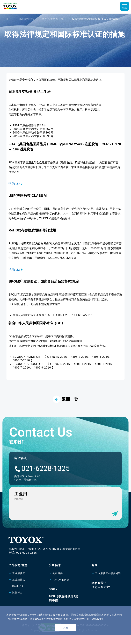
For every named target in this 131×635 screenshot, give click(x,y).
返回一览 (65, 399)
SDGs (53, 589)
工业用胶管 (18, 573)
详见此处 (14, 183)
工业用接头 (18, 579)
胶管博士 (17, 592)
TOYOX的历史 (61, 579)
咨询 (94, 565)
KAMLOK (17, 586)
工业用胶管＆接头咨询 (108, 573)
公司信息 (55, 565)
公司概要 (58, 573)
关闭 (65, 627)
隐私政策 (97, 618)
